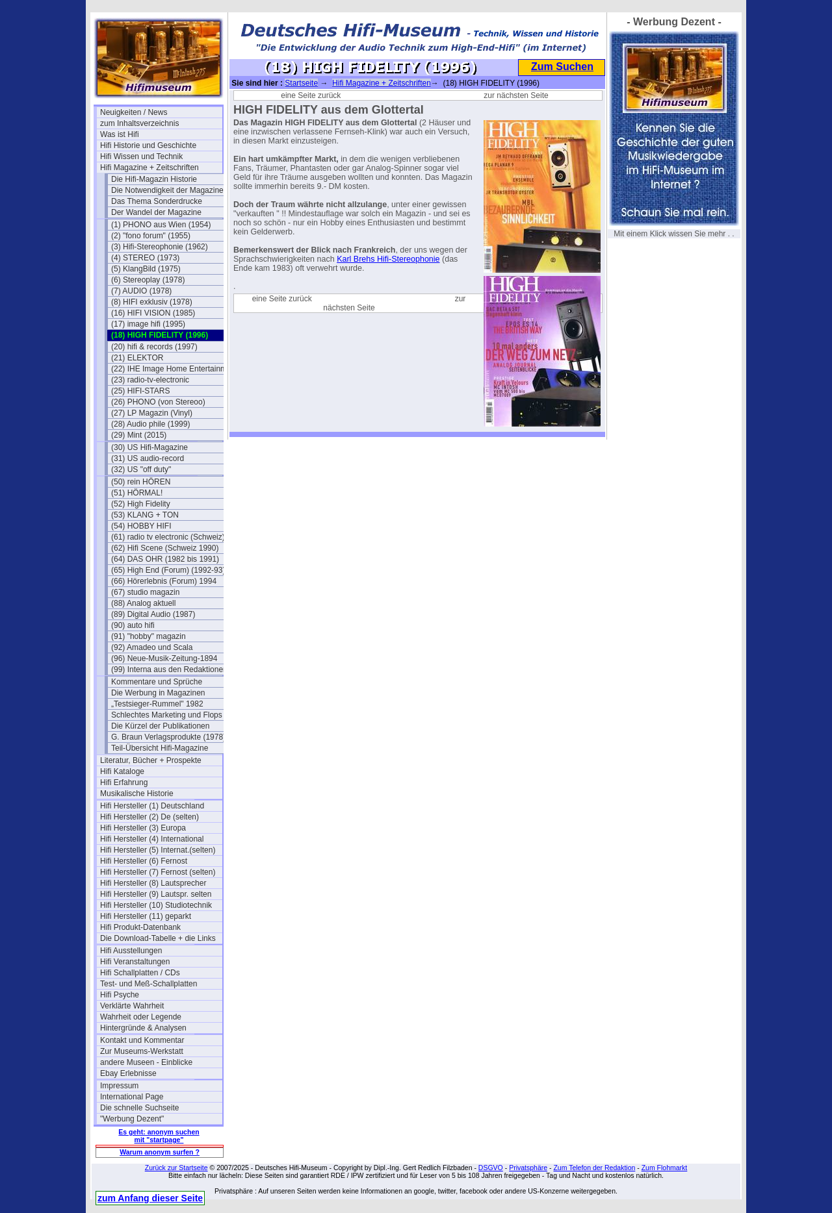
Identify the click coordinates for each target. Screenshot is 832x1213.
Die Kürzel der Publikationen (160, 726)
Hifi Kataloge (122, 771)
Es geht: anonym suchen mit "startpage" (158, 1136)
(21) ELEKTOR (137, 357)
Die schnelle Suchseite (139, 1107)
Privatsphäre (528, 1167)
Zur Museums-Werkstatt (141, 1051)
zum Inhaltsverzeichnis (139, 123)
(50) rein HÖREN (140, 481)
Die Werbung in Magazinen (158, 692)
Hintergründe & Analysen (143, 1027)
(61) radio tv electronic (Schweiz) (168, 537)
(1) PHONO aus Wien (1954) (161, 224)
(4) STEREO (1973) (145, 257)
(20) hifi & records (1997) (154, 346)
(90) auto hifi (133, 625)
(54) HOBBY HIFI (141, 526)
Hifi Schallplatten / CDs (140, 972)
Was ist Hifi (119, 134)
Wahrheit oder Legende (140, 1016)
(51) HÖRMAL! (136, 492)
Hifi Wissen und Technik (141, 156)
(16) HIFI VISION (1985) (153, 313)
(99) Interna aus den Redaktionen (169, 669)
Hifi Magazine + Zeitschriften (149, 167)
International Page (131, 1096)
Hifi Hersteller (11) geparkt (145, 916)
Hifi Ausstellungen (131, 950)
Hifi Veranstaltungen (135, 961)
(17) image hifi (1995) (148, 324)
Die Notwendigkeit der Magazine (167, 190)
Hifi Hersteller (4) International (151, 839)
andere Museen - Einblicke (146, 1062)
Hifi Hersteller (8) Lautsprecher (153, 883)
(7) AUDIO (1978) (141, 290)
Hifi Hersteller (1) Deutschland (152, 805)
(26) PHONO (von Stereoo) (158, 401)
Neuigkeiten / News (133, 112)
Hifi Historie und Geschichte (148, 145)
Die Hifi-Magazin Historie (154, 179)
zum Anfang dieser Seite (150, 1198)
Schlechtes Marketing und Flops (166, 714)
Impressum (119, 1085)
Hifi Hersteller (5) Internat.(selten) (157, 850)
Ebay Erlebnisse (128, 1073)
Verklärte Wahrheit (132, 1005)
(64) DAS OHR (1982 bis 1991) (165, 559)
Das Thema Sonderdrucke (156, 201)
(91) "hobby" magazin (148, 636)
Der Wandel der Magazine (156, 212)
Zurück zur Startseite (176, 1167)
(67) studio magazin (145, 592)
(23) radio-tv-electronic (150, 379)
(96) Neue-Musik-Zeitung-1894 (164, 658)
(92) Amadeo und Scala (151, 647)
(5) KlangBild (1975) (146, 268)
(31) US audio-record (147, 458)
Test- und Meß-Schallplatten (148, 983)
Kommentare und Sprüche (156, 681)
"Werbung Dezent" (132, 1118)
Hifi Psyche (119, 994)
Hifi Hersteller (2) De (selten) (149, 816)
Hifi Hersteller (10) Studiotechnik (156, 905)
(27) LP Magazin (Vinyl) (151, 413)
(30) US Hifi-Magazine (149, 447)
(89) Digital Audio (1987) (153, 614)
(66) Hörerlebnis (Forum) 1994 (163, 581)
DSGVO (490, 1167)
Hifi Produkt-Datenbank (140, 927)
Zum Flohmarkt (665, 1167)
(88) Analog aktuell (143, 603)
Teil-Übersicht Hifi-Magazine (159, 748)
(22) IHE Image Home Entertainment (172, 368)
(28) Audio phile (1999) (150, 424)
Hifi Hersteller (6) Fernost (143, 861)
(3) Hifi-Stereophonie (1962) (159, 246)
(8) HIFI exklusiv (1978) (151, 301)
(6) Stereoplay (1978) (148, 279)
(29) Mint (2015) (138, 435)
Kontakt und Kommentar (142, 1040)
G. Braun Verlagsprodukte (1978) (168, 737)
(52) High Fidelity (140, 503)
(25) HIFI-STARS (140, 390)
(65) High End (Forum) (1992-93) (168, 570)
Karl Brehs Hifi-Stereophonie (388, 259)
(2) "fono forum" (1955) (150, 235)
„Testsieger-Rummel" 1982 (157, 703)
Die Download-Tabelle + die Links (158, 938)
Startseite (301, 83)
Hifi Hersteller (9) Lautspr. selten (155, 894)
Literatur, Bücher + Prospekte (151, 760)
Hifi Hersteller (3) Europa (143, 827)
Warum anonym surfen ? (160, 1152)
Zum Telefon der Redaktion (594, 1167)
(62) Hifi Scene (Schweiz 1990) (164, 548)
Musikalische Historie (137, 793)
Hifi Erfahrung (124, 782)
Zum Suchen (562, 66)
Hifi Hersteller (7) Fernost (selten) (157, 872)
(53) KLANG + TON (145, 514)
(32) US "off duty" (141, 469)
